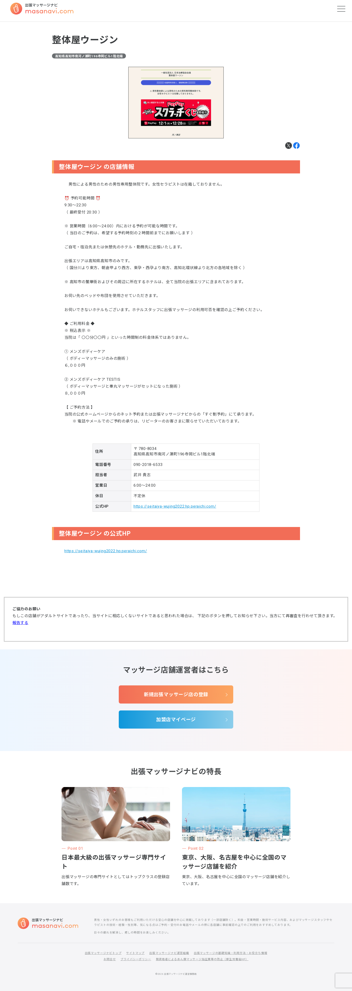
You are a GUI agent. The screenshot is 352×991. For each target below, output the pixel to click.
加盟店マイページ (176, 719)
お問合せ (110, 959)
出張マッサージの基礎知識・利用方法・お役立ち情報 (230, 953)
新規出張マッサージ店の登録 (176, 694)
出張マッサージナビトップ (103, 953)
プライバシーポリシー (135, 959)
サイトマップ (135, 953)
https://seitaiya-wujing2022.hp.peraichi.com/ (175, 506)
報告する (20, 623)
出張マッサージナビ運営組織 (169, 953)
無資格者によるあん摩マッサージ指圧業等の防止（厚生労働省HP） (202, 959)
